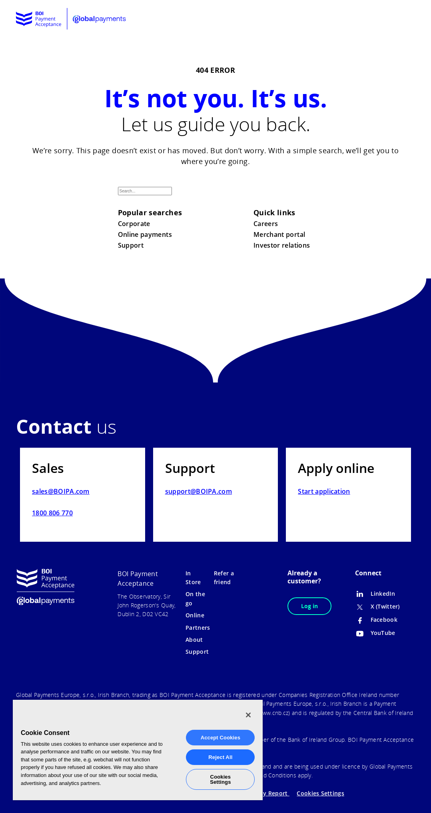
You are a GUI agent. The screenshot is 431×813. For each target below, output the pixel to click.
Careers (265, 223)
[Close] (248, 715)
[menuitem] (386, 19)
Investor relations (281, 245)
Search (304, 197)
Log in (309, 606)
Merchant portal (279, 234)
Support (131, 245)
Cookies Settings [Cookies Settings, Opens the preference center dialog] (220, 779)
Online (195, 615)
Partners (198, 627)
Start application (324, 491)
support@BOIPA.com (198, 491)
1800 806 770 (52, 513)
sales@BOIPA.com (61, 491)
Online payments (145, 234)
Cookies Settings (320, 793)
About (194, 639)
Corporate (134, 223)
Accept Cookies (220, 738)
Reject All (220, 757)
